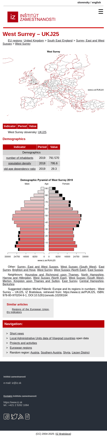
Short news (17, 333)
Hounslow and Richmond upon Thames (52, 274)
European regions (21, 347)
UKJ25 (42, 132)
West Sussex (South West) (78, 266)
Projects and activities (23, 343)
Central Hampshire (91, 281)
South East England (60, 40)
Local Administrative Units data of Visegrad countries (42, 338)
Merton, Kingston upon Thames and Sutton (31, 281)
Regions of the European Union (30, 309)
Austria (34, 352)
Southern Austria (51, 352)
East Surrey (69, 281)
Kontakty (8, 396)
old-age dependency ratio (20, 168)
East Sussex (95, 269)
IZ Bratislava (63, 433)
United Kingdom (34, 40)
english (96, 2)
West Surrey (23, 43)
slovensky (83, 2)
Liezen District (80, 352)
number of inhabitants (19, 157)
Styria (66, 352)
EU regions (15, 40)
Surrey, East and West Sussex (37, 266)
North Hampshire (92, 274)
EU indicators (14, 312)
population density (19, 163)
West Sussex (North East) (70, 269)
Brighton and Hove (24, 269)
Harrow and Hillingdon (17, 277)
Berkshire (9, 284)
